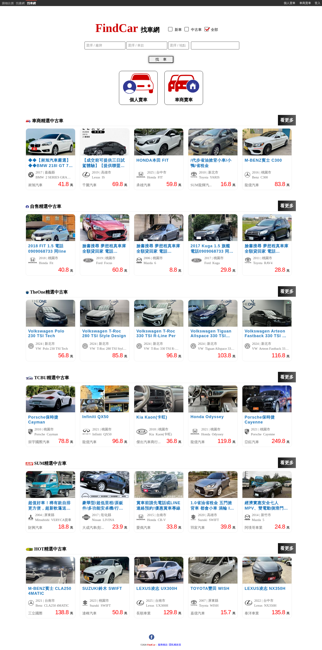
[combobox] (215, 45)
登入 (317, 3)
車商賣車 (305, 3)
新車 (176, 30)
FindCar (151, 645)
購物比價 (8, 3)
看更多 (287, 120)
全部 (211, 30)
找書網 (20, 3)
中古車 (193, 30)
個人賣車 (289, 3)
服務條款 (163, 645)
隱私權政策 (175, 645)
